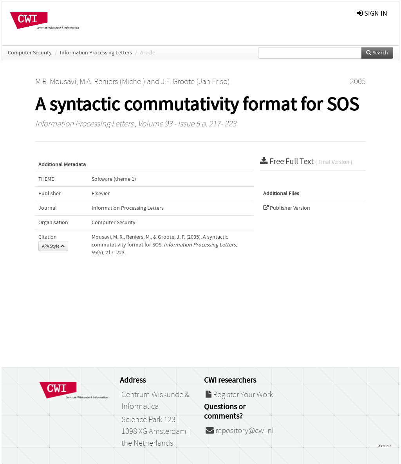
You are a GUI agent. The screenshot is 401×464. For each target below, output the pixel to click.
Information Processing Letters (96, 53)
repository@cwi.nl (240, 430)
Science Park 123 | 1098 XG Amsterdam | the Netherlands (155, 431)
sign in (372, 13)
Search (377, 53)
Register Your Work (239, 394)
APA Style (53, 246)
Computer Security (30, 53)
